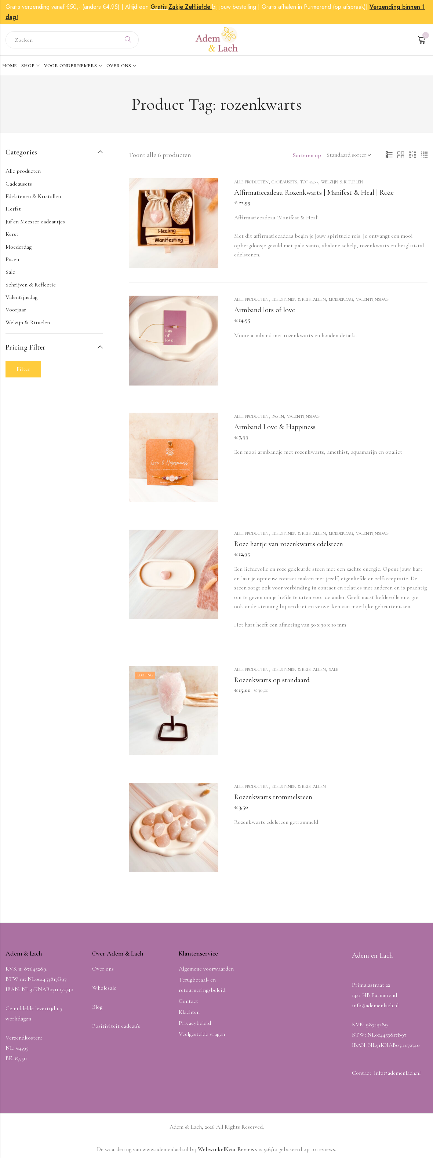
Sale (333, 669)
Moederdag (341, 299)
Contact (188, 1001)
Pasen (278, 416)
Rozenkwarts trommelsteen (273, 797)
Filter (23, 369)
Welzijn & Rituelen (342, 182)
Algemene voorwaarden (206, 968)
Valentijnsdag (372, 299)
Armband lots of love (264, 310)
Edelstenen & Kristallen (299, 299)
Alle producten (251, 182)
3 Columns (412, 155)
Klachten (189, 1012)
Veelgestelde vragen (202, 1034)
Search (128, 40)
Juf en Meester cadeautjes (35, 221)
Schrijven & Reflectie (31, 284)
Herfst (13, 208)
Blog (97, 1007)
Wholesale (104, 987)
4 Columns (424, 155)
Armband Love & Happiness (275, 427)
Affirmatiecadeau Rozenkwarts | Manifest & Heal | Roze (314, 192)
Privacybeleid (195, 1023)
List (389, 155)
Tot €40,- (309, 182)
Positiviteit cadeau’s (116, 1026)
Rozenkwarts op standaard (272, 680)
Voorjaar (16, 309)
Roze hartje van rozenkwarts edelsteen (288, 544)
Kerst (12, 234)
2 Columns (400, 155)
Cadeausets (284, 182)
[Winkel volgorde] (347, 155)
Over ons (103, 968)
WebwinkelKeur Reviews (227, 1149)
